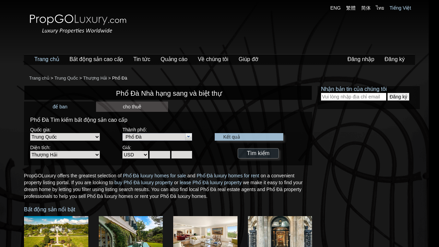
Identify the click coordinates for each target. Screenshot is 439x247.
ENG (335, 8)
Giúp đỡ (248, 59)
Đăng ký (394, 59)
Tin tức (142, 59)
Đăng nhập (360, 59)
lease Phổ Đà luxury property (211, 182)
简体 (366, 8)
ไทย (380, 8)
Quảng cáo (174, 59)
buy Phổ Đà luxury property (144, 182)
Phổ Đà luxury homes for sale (154, 175)
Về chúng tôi (213, 59)
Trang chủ (46, 59)
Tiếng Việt (400, 8)
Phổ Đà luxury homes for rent (228, 175)
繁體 (351, 8)
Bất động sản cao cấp (96, 59)
